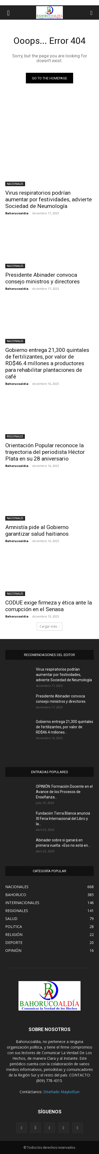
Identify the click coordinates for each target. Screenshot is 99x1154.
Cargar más (49, 626)
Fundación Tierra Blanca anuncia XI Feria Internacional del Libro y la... (63, 818)
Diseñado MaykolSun (61, 1091)
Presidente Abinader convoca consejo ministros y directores (42, 278)
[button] (8, 12)
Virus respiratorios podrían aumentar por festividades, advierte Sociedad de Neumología (48, 199)
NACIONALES (15, 184)
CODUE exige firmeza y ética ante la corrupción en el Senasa (48, 605)
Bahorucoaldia (17, 213)
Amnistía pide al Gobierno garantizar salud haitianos (37, 530)
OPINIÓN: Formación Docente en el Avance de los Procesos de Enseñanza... (64, 791)
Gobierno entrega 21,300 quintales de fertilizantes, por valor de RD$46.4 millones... (64, 726)
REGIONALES (15, 436)
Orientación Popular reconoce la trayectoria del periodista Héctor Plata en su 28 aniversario (45, 452)
